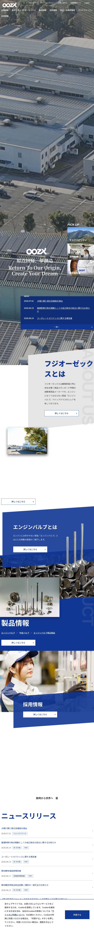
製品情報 (42, 10)
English (87, 3)
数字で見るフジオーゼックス (24, 10)
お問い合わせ (62, 3)
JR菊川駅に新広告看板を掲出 (50, 300)
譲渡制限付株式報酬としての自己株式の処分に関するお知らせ (28, 842)
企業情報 (5, 10)
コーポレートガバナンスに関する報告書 (54, 318)
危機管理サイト (76, 3)
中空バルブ (24, 632)
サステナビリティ (85, 10)
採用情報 (5, 16)
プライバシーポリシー (47, 3)
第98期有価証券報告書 (11, 870)
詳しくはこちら (61, 413)
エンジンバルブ (8, 632)
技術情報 (53, 10)
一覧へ (56, 327)
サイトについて (31, 3)
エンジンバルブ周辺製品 (44, 632)
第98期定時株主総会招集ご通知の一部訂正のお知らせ (24, 884)
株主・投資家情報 (67, 10)
